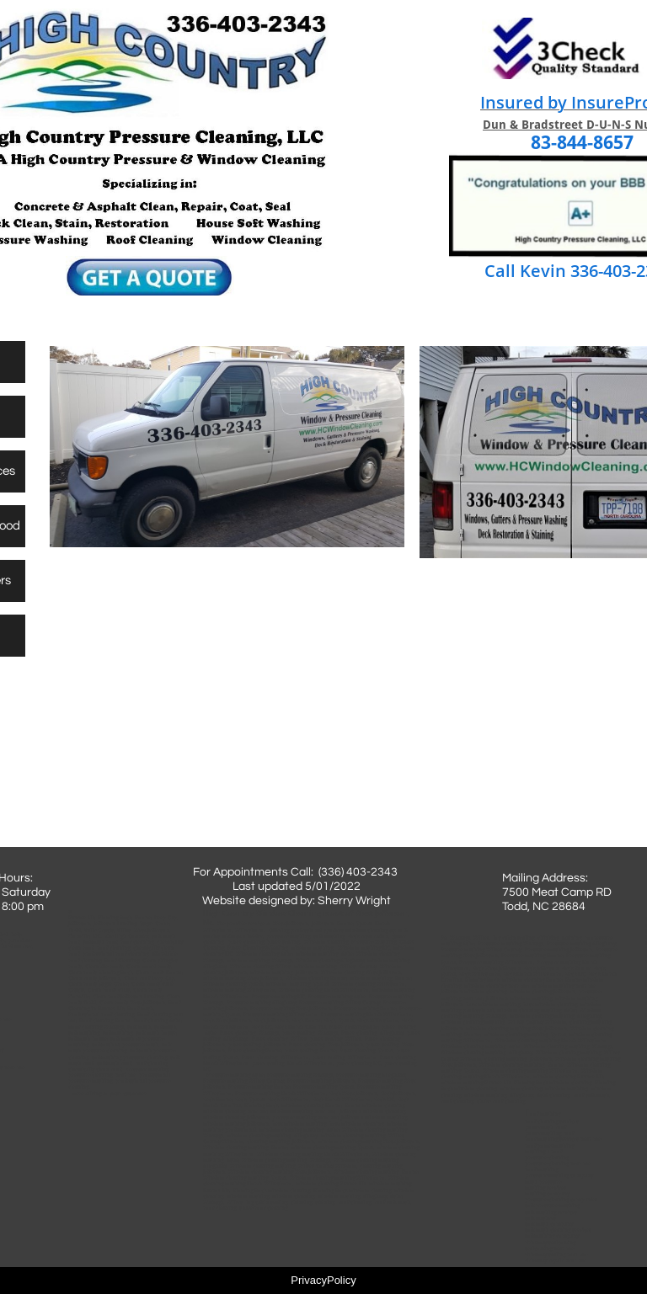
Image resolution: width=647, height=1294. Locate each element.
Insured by (525, 102)
